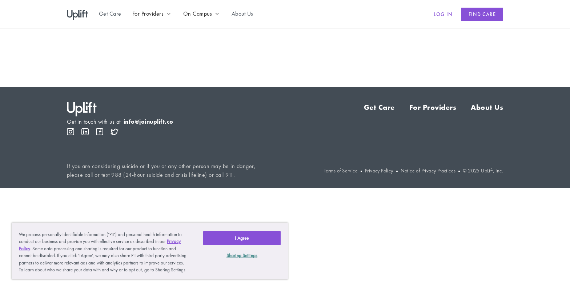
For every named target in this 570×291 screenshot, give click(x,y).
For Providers (433, 107)
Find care (482, 14)
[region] (150, 251)
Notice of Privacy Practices (428, 171)
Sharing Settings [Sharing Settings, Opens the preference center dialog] (241, 255)
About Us (487, 107)
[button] (152, 13)
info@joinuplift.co (148, 121)
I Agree (242, 238)
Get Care (379, 107)
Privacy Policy (379, 171)
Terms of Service (341, 171)
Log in (443, 14)
